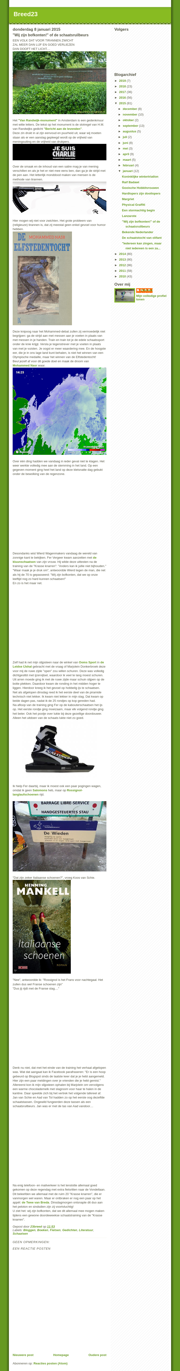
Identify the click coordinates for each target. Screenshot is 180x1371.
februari (129, 165)
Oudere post (97, 1355)
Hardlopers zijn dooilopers (141, 193)
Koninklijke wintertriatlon (140, 176)
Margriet (128, 199)
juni (126, 143)
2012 (123, 265)
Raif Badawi (130, 182)
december (130, 109)
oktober (129, 120)
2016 (123, 97)
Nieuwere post (23, 1355)
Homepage (61, 1355)
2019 (123, 80)
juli (125, 137)
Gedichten (69, 1230)
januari (128, 171)
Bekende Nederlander (137, 232)
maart (127, 159)
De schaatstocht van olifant (141, 237)
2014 (123, 254)
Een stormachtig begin (138, 210)
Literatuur (86, 1230)
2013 (123, 259)
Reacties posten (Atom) (51, 1363)
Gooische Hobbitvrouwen (140, 188)
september (131, 125)
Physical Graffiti (133, 204)
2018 (123, 86)
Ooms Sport (87, 662)
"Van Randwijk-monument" (37, 120)
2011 (123, 271)
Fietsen (55, 1230)
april (126, 154)
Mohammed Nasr (25, 365)
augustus (130, 131)
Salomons (40, 790)
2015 (123, 103)
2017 (123, 92)
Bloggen (29, 1230)
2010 (123, 276)
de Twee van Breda (35, 1202)
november (130, 114)
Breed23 (26, 14)
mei (126, 148)
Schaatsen (20, 1233)
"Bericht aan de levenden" (63, 129)
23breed (147, 290)
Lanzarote (129, 216)
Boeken (42, 1230)
